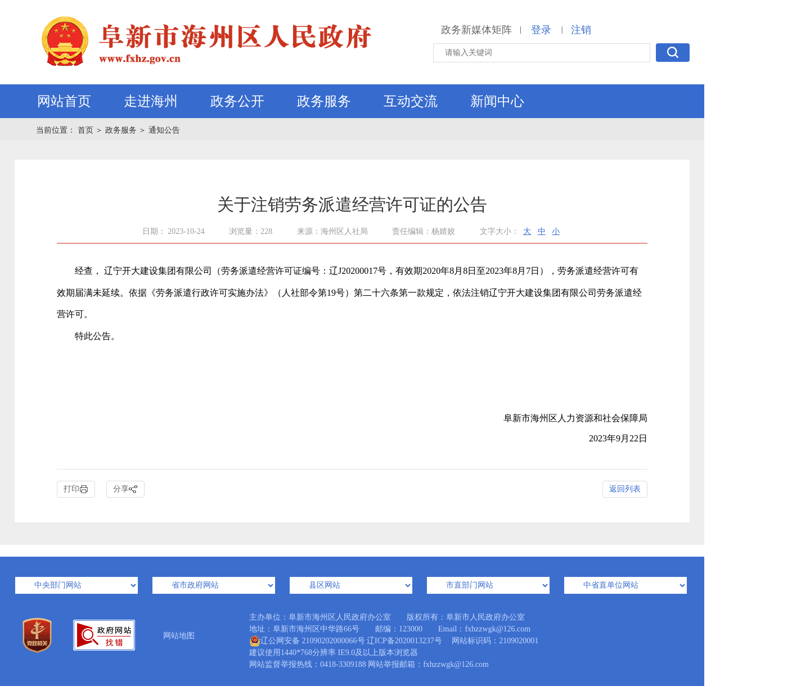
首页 (87, 130)
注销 (581, 29)
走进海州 (151, 101)
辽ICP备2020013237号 (404, 641)
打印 (76, 489)
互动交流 (411, 101)
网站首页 (64, 101)
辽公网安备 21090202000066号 (307, 641)
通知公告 (164, 130)
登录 (541, 29)
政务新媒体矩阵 (476, 29)
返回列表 (625, 489)
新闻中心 (497, 101)
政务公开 (237, 101)
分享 (125, 489)
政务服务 (324, 101)
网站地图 (179, 635)
